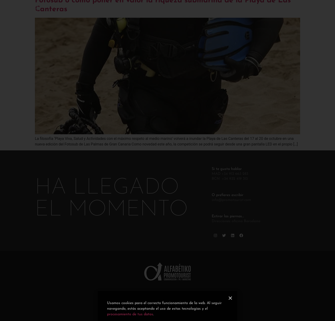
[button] (230, 312)
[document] (167, 160)
